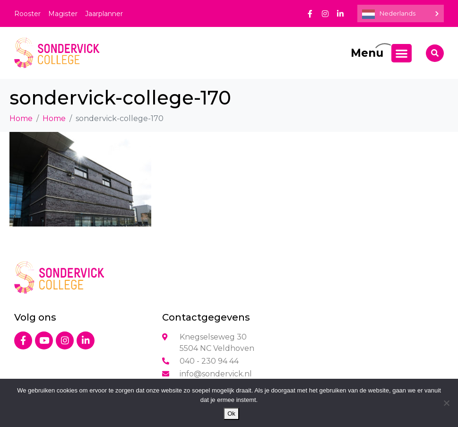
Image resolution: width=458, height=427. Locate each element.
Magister (63, 13)
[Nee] (446, 403)
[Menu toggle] (401, 53)
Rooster (27, 13)
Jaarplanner (104, 13)
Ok (231, 413)
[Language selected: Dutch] (400, 13)
